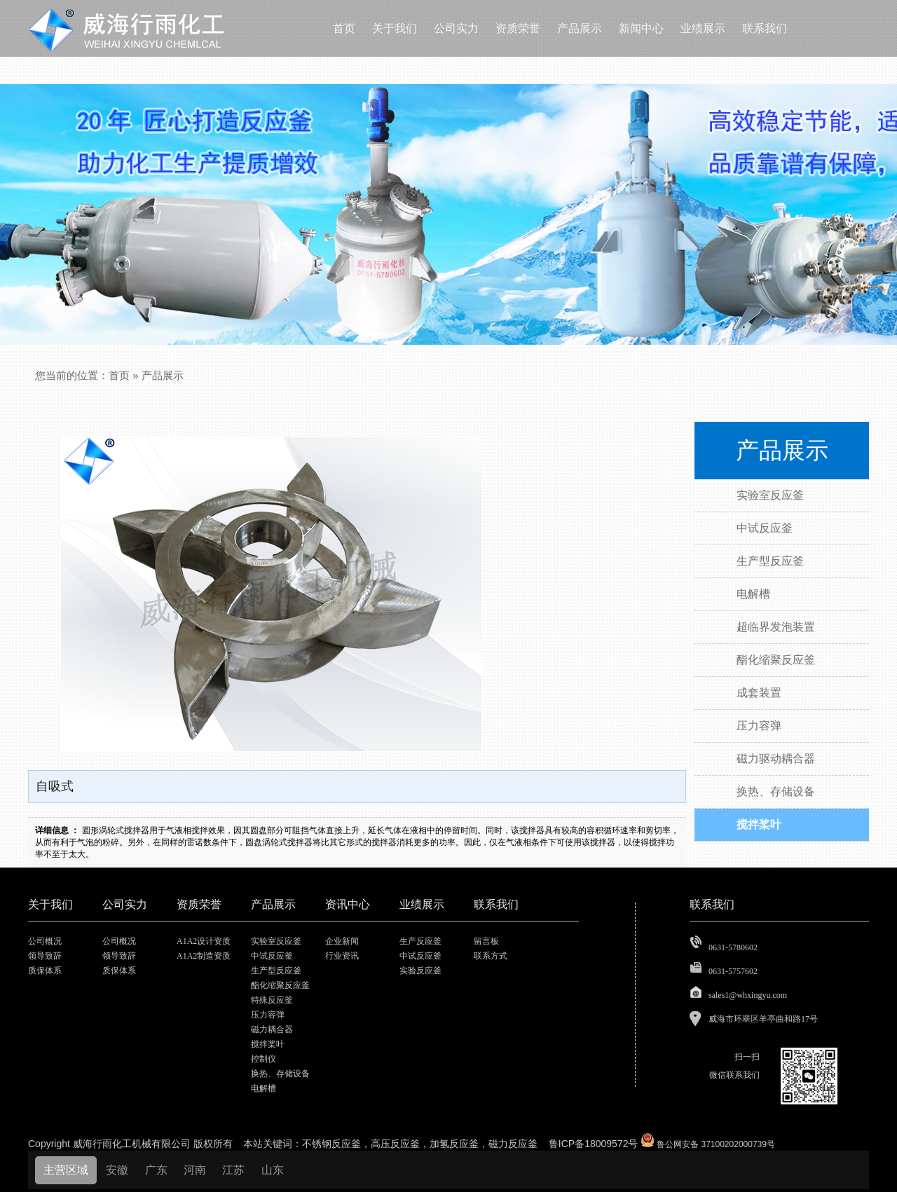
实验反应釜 (420, 970)
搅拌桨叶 (268, 1044)
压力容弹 (268, 1015)
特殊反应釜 (272, 1000)
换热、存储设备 (280, 1073)
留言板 (486, 941)
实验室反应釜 (276, 941)
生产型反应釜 (276, 970)
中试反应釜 (272, 956)
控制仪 (263, 1059)
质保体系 (45, 970)
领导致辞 (45, 956)
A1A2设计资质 (204, 941)
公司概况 (45, 941)
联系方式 (490, 956)
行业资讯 (342, 956)
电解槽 (263, 1088)
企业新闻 (342, 941)
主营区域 (65, 1170)
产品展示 (163, 375)
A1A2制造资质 (204, 956)
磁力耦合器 (272, 1029)
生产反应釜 (420, 941)
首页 (119, 375)
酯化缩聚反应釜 (280, 985)
